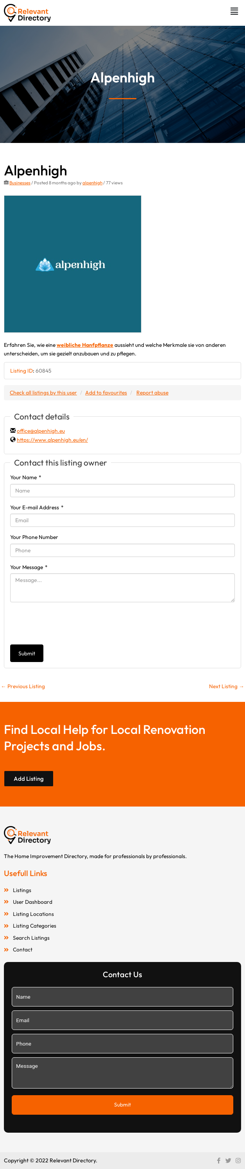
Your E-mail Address (37, 507)
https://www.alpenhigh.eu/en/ (52, 439)
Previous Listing (23, 686)
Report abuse (152, 392)
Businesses (19, 183)
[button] (234, 11)
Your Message (29, 567)
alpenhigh (92, 183)
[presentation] (69, 623)
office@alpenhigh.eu (41, 430)
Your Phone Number (34, 537)
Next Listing (226, 686)
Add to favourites (106, 392)
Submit (26, 653)
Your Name (25, 477)
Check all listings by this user (43, 392)
